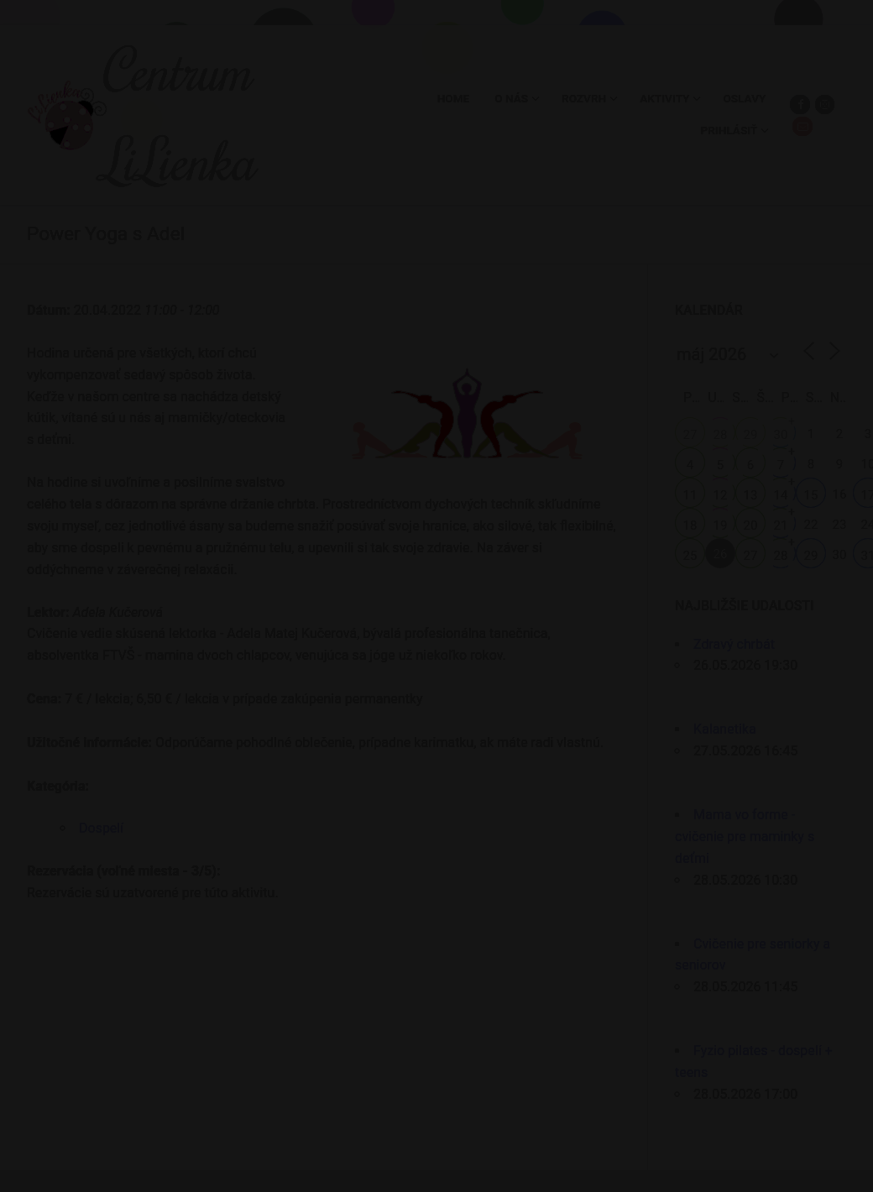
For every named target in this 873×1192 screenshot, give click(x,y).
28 (721, 434)
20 (751, 525)
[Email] (802, 126)
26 (721, 554)
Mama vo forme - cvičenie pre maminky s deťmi (744, 836)
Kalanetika (724, 729)
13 (751, 495)
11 (690, 495)
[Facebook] (799, 104)
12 (721, 495)
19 (721, 525)
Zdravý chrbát (734, 644)
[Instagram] (824, 104)
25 (690, 555)
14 (781, 495)
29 (751, 434)
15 (811, 495)
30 (781, 434)
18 (690, 525)
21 (781, 525)
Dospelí (101, 828)
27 (690, 434)
